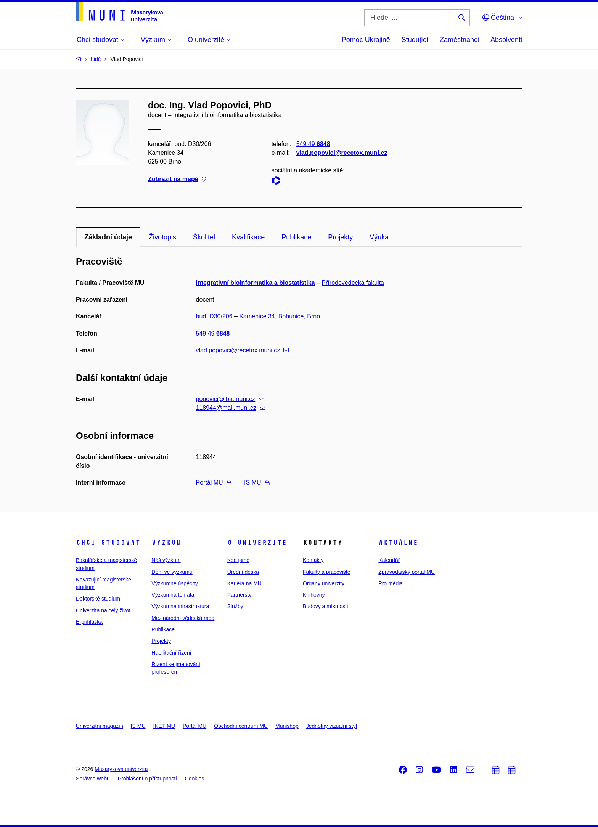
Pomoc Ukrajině (366, 39)
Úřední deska (243, 572)
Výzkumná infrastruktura (180, 606)
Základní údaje (108, 237)
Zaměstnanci (459, 39)
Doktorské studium (98, 599)
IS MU (256, 482)
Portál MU (213, 482)
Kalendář (389, 560)
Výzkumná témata (172, 595)
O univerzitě (257, 542)
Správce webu (93, 779)
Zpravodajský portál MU (406, 572)
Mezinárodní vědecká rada (182, 618)
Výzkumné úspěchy (174, 583)
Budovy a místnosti (325, 606)
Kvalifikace (248, 237)
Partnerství (240, 595)
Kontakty (313, 560)
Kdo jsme (238, 560)
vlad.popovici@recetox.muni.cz (341, 152)
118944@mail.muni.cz (230, 408)
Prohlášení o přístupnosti (147, 779)
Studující (415, 39)
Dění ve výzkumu (171, 572)
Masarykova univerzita (121, 769)
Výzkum (166, 542)
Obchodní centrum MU (241, 726)
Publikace (296, 237)
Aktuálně (398, 542)
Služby (235, 606)
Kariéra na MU (244, 583)
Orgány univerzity (323, 583)
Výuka (379, 237)
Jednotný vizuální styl (331, 726)
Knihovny (314, 595)
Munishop (287, 726)
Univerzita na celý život (103, 610)
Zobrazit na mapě (177, 179)
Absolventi (506, 39)
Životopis (162, 237)
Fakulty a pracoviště (326, 572)
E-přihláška (89, 622)
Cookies (194, 779)
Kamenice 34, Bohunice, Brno (279, 316)
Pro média (390, 583)
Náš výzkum (165, 560)
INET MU (164, 726)
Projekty (340, 237)
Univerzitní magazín (99, 726)
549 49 (313, 144)
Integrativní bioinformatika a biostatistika (255, 282)
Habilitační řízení (171, 653)
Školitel (204, 237)
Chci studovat (108, 542)
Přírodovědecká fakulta (353, 282)
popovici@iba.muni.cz (230, 399)
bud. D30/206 (214, 316)
